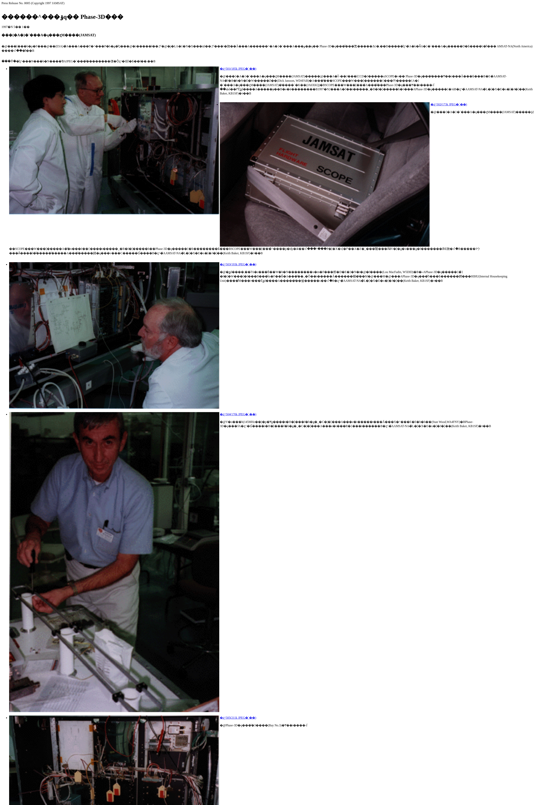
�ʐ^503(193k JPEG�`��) (238, 264)
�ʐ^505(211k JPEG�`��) (238, 717)
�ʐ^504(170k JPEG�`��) (238, 414)
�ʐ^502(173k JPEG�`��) (449, 104)
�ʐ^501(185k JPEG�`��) (238, 68)
